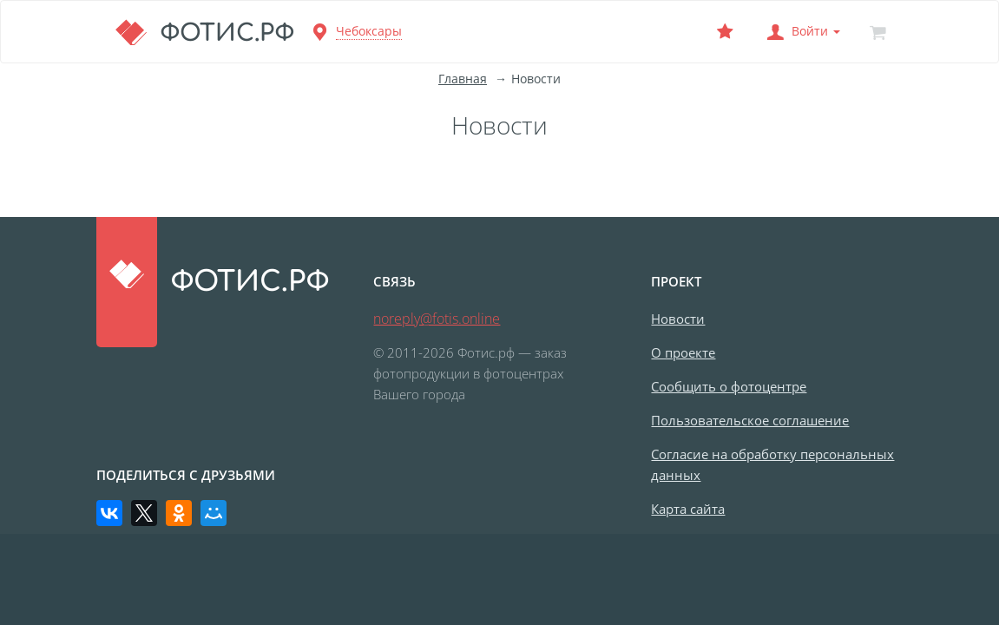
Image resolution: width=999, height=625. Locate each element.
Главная (462, 78)
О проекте (683, 352)
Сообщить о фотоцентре (728, 386)
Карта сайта (688, 508)
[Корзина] (878, 31)
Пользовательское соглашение (750, 420)
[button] (802, 31)
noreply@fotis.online (436, 318)
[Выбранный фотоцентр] (725, 31)
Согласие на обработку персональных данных (772, 464)
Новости (678, 318)
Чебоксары (369, 31)
